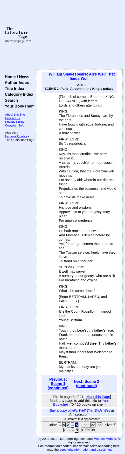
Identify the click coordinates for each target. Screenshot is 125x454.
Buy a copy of (80, 410)
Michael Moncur (105, 439)
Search (10, 100)
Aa (93, 425)
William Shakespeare (68, 74)
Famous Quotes (16, 136)
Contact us (12, 118)
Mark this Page (98, 397)
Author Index (16, 82)
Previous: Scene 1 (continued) (58, 383)
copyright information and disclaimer (85, 449)
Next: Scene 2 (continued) (86, 383)
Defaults (88, 430)
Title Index (13, 88)
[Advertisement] (79, 35)
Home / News (16, 77)
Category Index (18, 94)
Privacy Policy (14, 122)
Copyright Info (14, 125)
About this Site (15, 114)
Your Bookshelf (18, 106)
